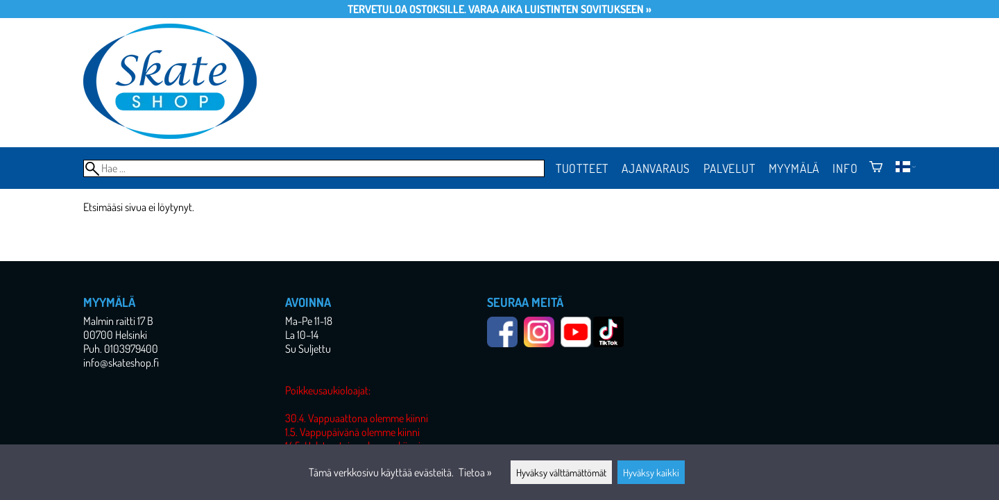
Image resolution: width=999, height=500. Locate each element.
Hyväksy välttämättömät (561, 472)
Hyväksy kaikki (651, 472)
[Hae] (314, 168)
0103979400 (131, 349)
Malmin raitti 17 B (118, 321)
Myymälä (794, 168)
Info (844, 168)
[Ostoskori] (875, 168)
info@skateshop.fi (121, 362)
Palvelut (729, 168)
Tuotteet (582, 168)
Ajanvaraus (656, 168)
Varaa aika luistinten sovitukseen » (559, 9)
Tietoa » (475, 472)
